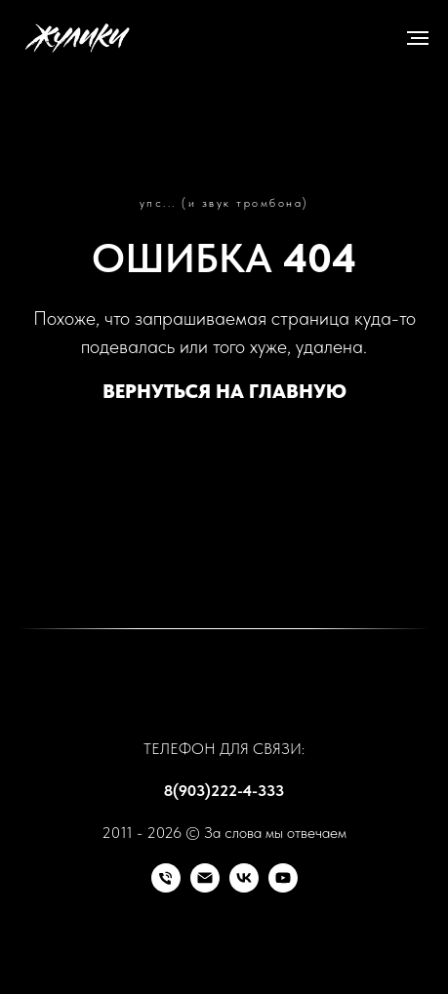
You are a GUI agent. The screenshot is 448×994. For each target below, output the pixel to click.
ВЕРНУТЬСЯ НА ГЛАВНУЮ (224, 391)
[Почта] (205, 887)
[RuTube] (283, 887)
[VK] (244, 887)
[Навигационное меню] (417, 38)
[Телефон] (166, 887)
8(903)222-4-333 (224, 790)
